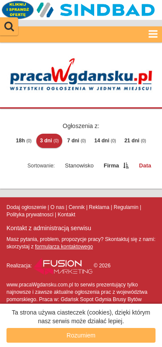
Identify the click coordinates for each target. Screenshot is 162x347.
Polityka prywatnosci (30, 215)
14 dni (105, 141)
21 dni (135, 141)
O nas (57, 207)
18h (24, 141)
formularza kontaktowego (64, 247)
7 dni (76, 141)
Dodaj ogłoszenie (26, 207)
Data (145, 165)
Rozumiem (81, 335)
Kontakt (67, 215)
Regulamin (126, 207)
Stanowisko (79, 165)
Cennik (77, 207)
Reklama (99, 207)
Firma (111, 165)
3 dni (49, 141)
